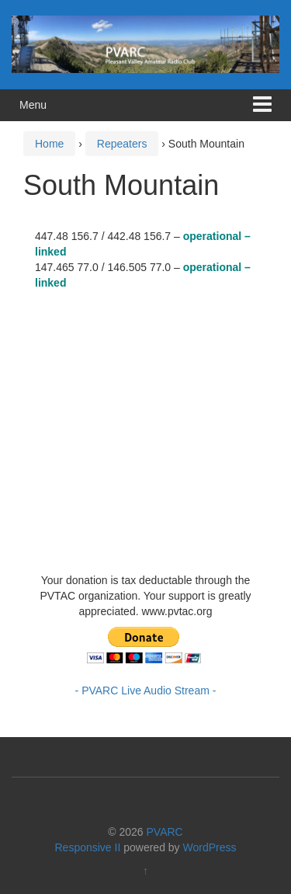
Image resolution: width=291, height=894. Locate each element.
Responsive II (88, 847)
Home (49, 143)
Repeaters (122, 143)
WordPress (210, 847)
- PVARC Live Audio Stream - (146, 690)
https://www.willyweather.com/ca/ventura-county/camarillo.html (151, 549)
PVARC (165, 832)
